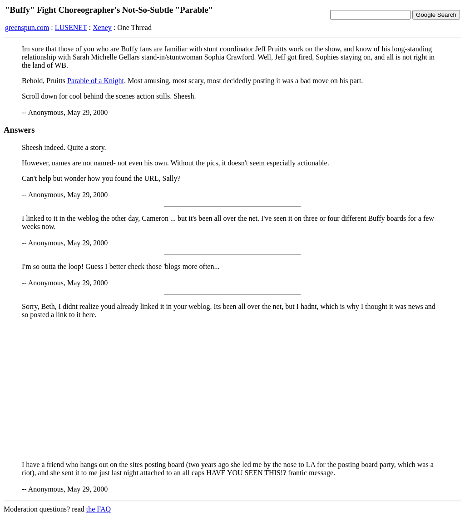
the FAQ (98, 509)
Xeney (102, 27)
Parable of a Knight (95, 81)
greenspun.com (27, 27)
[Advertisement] (232, 389)
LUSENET (71, 27)
